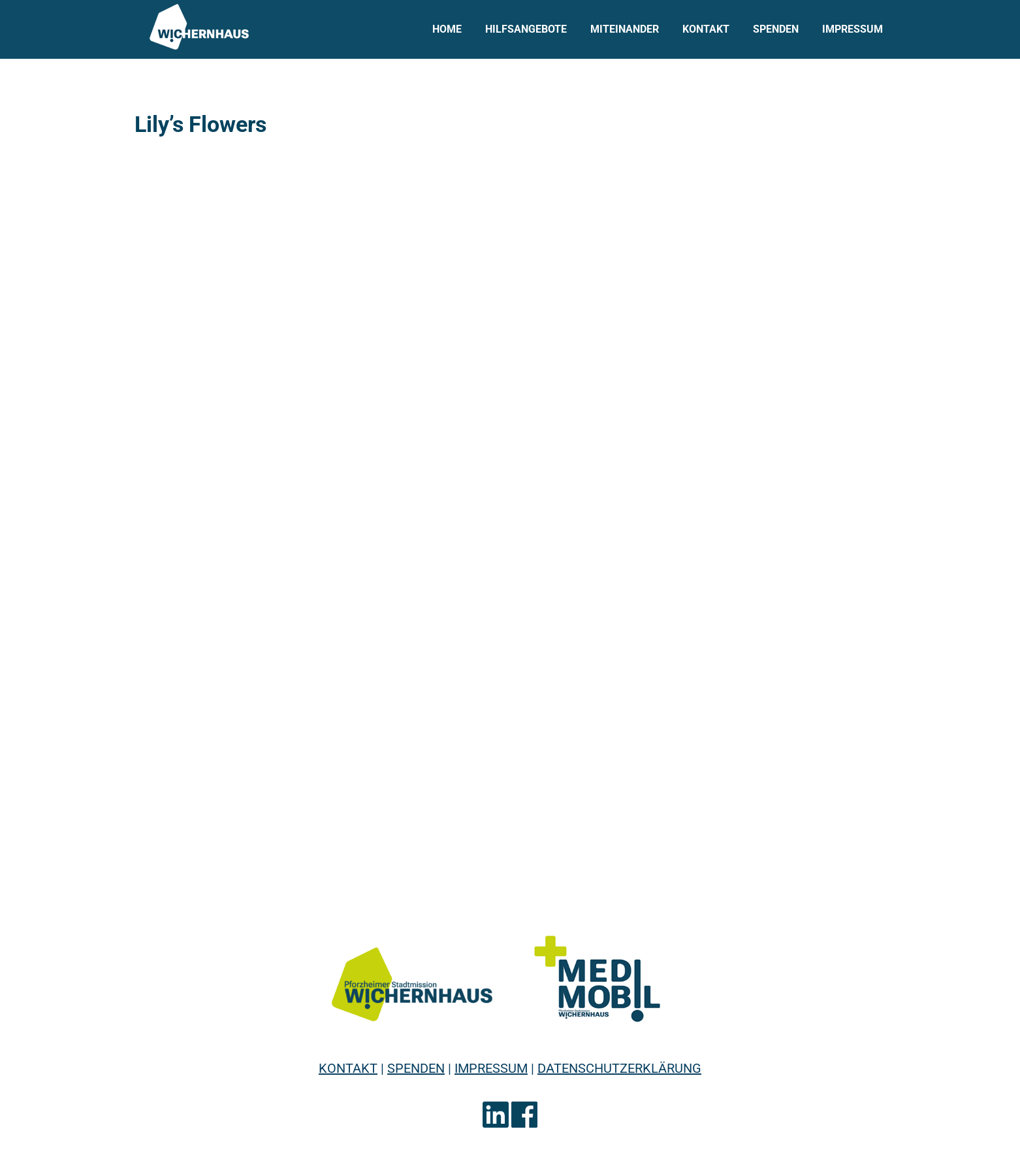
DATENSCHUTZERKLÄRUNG (619, 1068)
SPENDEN (416, 1068)
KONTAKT (348, 1068)
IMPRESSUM (491, 1068)
